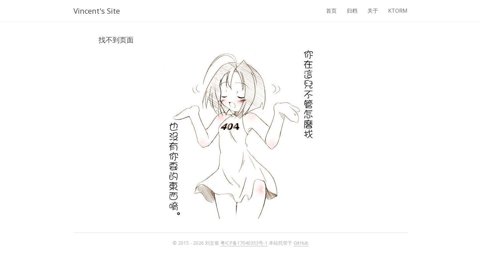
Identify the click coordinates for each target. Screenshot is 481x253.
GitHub (301, 243)
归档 (352, 10)
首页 (331, 10)
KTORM (398, 10)
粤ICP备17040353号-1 (244, 243)
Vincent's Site (96, 11)
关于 (372, 10)
